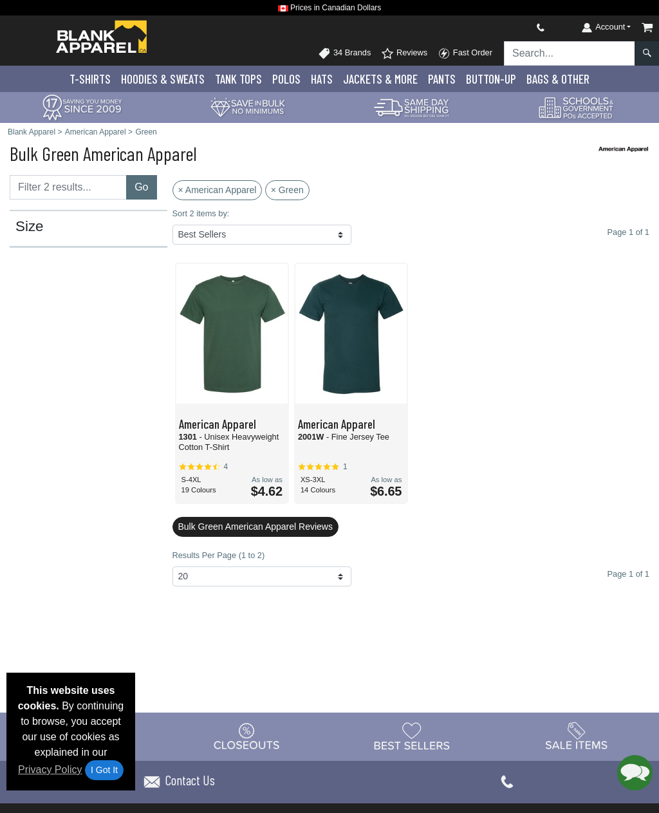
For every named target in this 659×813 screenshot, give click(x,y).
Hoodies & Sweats (163, 78)
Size (29, 227)
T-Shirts (90, 78)
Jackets (380, 78)
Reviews (404, 53)
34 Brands (344, 53)
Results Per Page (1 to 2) (218, 555)
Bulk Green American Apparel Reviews (255, 526)
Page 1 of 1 (628, 574)
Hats (322, 78)
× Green (287, 190)
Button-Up (491, 78)
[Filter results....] (68, 187)
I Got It (104, 770)
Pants (442, 78)
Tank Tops (238, 78)
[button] (635, 772)
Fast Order (465, 53)
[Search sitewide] (569, 53)
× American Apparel (217, 190)
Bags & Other (557, 78)
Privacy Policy (50, 769)
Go (141, 187)
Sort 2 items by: (201, 213)
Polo (286, 78)
